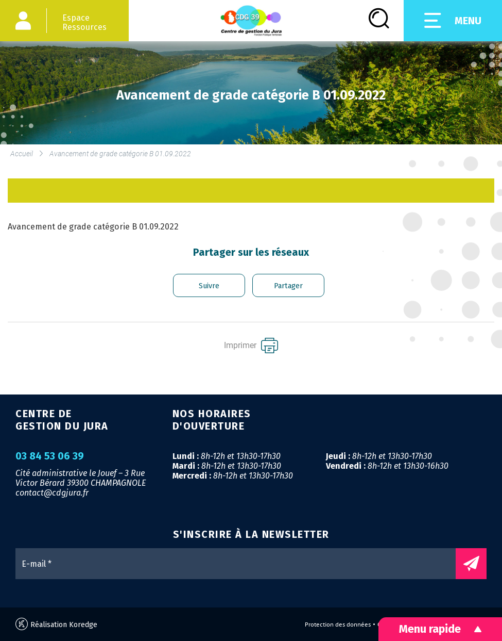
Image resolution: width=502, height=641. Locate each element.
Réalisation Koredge (56, 624)
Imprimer (251, 345)
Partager (288, 286)
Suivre (209, 286)
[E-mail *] (240, 563)
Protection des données (338, 624)
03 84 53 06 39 (49, 456)
